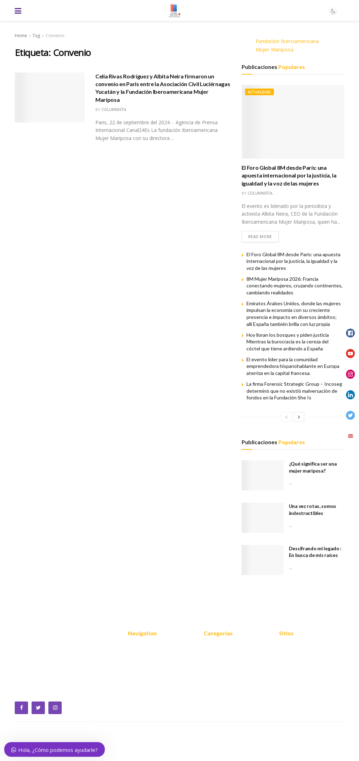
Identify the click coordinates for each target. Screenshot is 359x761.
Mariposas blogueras (229, 699)
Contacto (139, 699)
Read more (260, 236)
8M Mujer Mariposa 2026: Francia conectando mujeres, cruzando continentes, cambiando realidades (294, 285)
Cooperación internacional (234, 678)
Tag (36, 36)
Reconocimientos (148, 678)
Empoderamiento (225, 689)
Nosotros (139, 647)
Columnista (113, 109)
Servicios (138, 668)
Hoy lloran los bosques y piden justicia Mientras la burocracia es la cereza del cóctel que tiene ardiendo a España (287, 341)
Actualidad (259, 92)
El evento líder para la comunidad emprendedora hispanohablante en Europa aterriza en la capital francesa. (292, 366)
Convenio (55, 36)
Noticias (137, 689)
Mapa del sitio (296, 647)
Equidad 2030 (220, 657)
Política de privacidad (304, 657)
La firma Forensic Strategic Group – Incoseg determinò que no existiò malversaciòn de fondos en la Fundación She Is (294, 390)
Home (21, 36)
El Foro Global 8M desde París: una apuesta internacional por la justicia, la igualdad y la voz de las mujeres (289, 175)
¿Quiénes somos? (149, 657)
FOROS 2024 (219, 668)
